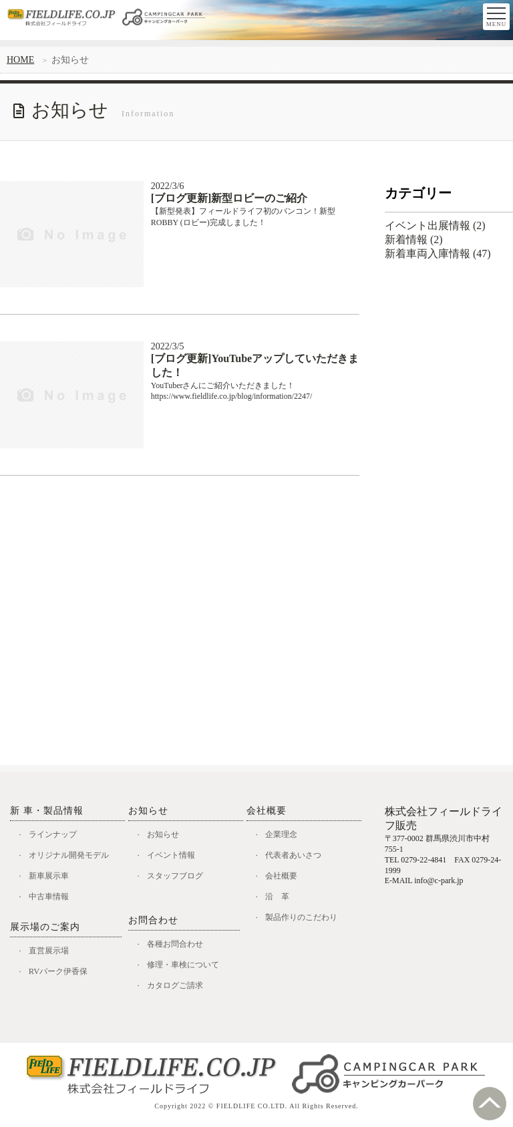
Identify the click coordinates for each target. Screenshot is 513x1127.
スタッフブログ (178, 877)
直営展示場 (51, 954)
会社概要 (284, 877)
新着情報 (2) (414, 239)
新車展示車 (51, 877)
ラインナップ (56, 835)
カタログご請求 (178, 989)
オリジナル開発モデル (73, 856)
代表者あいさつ (297, 856)
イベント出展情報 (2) (435, 225)
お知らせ (165, 835)
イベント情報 (174, 856)
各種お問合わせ (178, 946)
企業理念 (284, 835)
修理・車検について (187, 968)
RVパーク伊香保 (62, 975)
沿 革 (280, 899)
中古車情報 (51, 899)
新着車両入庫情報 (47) (438, 253)
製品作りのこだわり (306, 920)
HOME (20, 60)
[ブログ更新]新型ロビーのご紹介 (229, 198)
